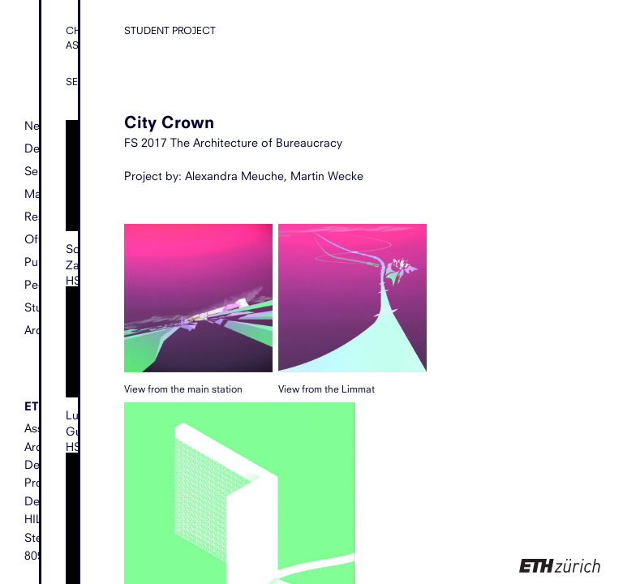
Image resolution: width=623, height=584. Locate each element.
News (39, 126)
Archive (43, 330)
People (43, 284)
